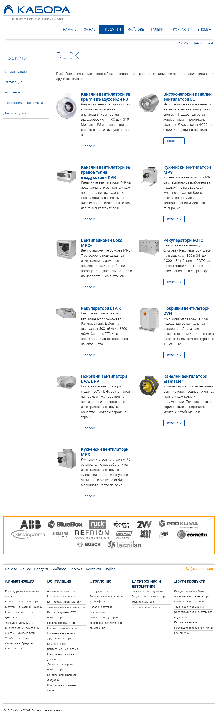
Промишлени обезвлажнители (193, 627)
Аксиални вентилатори (61, 591)
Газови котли (98, 612)
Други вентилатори (59, 638)
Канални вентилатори (61, 596)
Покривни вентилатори (61, 622)
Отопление (11, 92)
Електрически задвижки (147, 591)
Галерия (158, 29)
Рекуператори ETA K (101, 308)
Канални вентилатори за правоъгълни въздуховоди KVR (105, 172)
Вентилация (12, 82)
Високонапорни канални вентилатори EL (188, 97)
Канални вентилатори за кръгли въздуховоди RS (105, 97)
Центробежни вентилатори (64, 601)
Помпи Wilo (181, 633)
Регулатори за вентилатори (149, 596)
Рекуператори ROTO (184, 240)
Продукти (112, 29)
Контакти (181, 29)
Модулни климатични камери (23, 606)
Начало (70, 29)
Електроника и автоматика (24, 103)
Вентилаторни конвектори (21, 601)
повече (90, 146)
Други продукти (15, 113)
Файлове (136, 29)
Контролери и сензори (146, 607)
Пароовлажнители (185, 622)
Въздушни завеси (101, 591)
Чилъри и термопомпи (19, 622)
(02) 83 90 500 (199, 569)
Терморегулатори (143, 601)
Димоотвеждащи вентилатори (66, 607)
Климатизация (15, 71)
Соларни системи (101, 606)
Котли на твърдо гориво (104, 617)
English (204, 29)
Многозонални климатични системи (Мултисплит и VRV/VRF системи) (22, 633)
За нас (90, 29)
